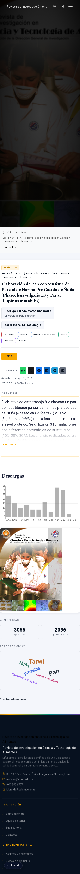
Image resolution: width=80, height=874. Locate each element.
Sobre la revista (15, 814)
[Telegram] (54, 370)
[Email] (62, 370)
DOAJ (64, 334)
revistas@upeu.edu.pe (19, 779)
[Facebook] (39, 370)
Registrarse (55, 6)
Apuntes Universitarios (19, 854)
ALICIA (24, 334)
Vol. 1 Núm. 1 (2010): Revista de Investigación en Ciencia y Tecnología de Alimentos (36, 239)
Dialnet (9, 340)
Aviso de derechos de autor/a (13, 699)
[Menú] (70, 7)
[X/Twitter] (31, 370)
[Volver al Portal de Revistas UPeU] (13, 865)
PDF (9, 356)
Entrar (63, 6)
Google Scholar (44, 334)
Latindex (9, 334)
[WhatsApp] (23, 370)
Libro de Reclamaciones (20, 790)
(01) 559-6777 (14, 785)
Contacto (11, 835)
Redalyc (24, 340)
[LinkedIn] (47, 370)
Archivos (21, 232)
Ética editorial (14, 828)
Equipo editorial (15, 821)
